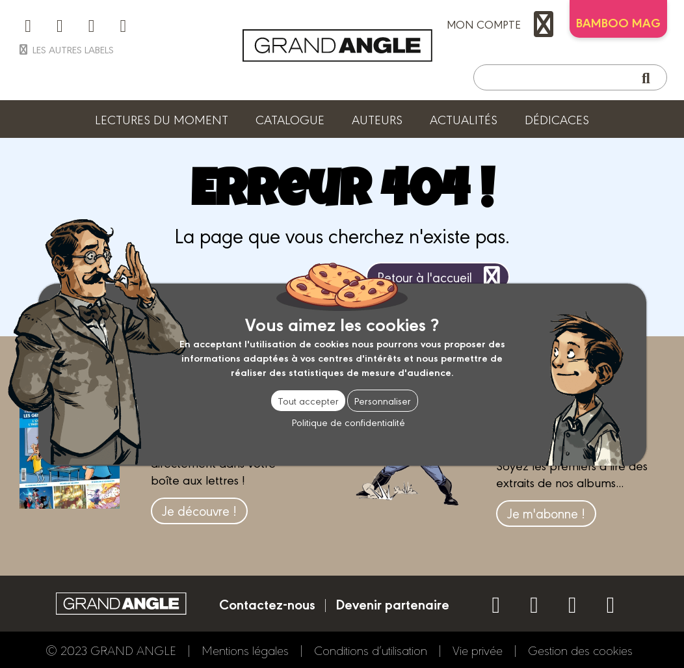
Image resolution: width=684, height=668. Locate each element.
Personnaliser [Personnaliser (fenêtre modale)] (382, 400)
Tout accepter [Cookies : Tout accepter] (308, 400)
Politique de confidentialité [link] (348, 422)
